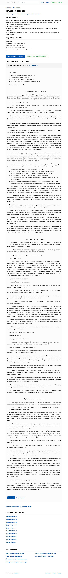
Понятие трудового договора (15, 553)
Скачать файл (33, 65)
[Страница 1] (11, 497)
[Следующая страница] (22, 497)
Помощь (47, 2)
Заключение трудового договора (45, 553)
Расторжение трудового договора (16, 562)
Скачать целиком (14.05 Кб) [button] (15, 56)
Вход (42, 2)
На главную (8, 7)
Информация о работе (18, 506)
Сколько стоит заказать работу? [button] (37, 56)
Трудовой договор (11, 516)
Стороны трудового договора (44, 556)
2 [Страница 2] (16, 497)
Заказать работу (57, 2)
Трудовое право (17, 7)
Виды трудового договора (14, 556)
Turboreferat (16, 573)
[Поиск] (29, 2)
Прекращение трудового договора (16, 559)
